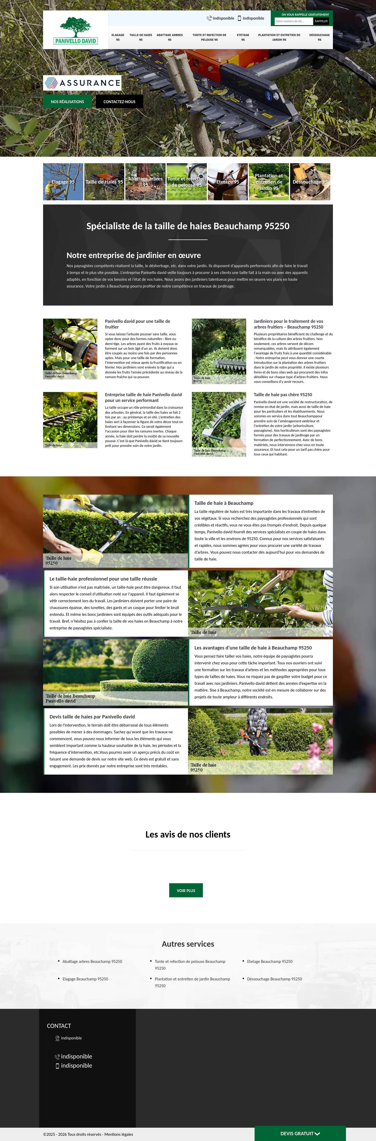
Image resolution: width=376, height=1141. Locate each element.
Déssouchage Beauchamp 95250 (274, 978)
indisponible (220, 18)
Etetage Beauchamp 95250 (269, 961)
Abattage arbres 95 (170, 37)
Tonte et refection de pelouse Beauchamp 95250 (190, 965)
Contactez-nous (120, 101)
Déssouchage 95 (319, 37)
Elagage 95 (117, 37)
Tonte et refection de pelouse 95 (209, 37)
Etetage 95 (243, 37)
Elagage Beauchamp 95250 (85, 978)
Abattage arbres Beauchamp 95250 (92, 961)
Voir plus (186, 890)
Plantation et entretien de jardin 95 (279, 37)
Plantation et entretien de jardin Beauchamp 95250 (192, 982)
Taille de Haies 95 (141, 37)
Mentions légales (118, 1134)
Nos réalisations (67, 101)
